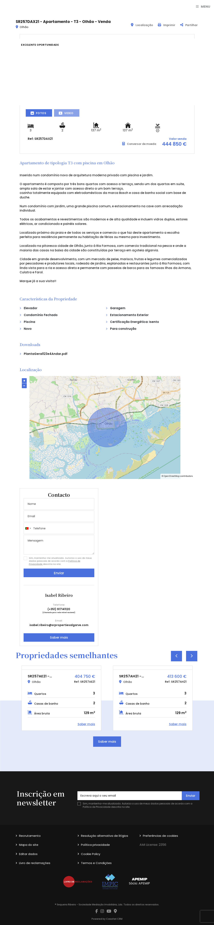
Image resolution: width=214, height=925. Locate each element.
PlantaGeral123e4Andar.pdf (45, 354)
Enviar (59, 573)
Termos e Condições (96, 863)
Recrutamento (30, 836)
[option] (61, 698)
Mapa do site (28, 845)
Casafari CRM (114, 918)
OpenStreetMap (172, 476)
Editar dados (28, 854)
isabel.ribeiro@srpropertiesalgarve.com (58, 625)
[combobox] (28, 528)
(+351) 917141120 (59, 609)
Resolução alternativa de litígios (104, 836)
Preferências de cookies (160, 836)
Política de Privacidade (97, 807)
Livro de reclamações (34, 863)
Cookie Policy (90, 854)
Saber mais (59, 637)
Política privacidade (95, 845)
